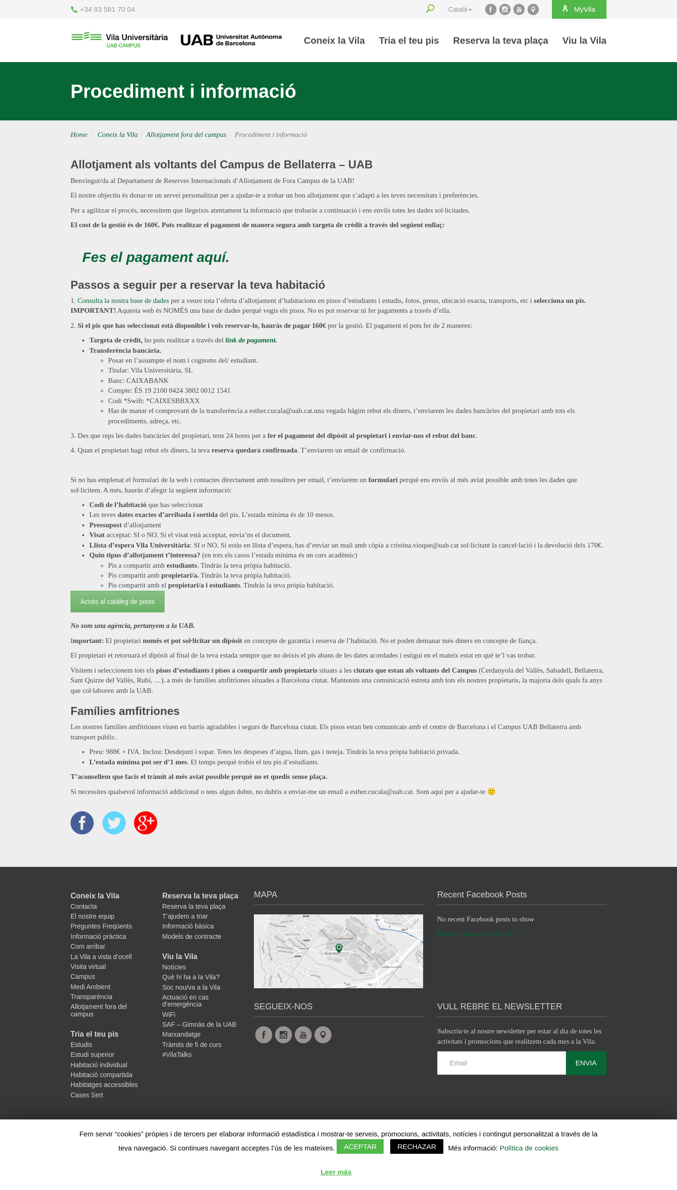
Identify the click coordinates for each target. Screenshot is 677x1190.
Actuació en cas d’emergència (185, 1001)
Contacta (84, 907)
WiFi (168, 1015)
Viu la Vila (584, 40)
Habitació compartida (102, 1075)
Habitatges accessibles (104, 1085)
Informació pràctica (98, 937)
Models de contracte (191, 937)
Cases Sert (87, 1095)
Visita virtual (88, 967)
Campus (83, 977)
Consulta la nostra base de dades (123, 300)
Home (79, 134)
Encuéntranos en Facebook (475, 934)
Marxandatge (181, 1035)
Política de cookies (529, 1148)
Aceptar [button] (360, 1146)
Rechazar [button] (416, 1146)
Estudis (81, 1045)
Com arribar (88, 947)
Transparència (91, 997)
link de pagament (250, 340)
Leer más (336, 1172)
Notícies (174, 967)
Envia (586, 1063)
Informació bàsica (188, 926)
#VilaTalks (177, 1055)
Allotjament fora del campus (186, 134)
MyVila (578, 9)
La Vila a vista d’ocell (101, 956)
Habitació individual (99, 1065)
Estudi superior (92, 1055)
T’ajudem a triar (185, 916)
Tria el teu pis (409, 40)
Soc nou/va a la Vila (191, 987)
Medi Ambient (90, 987)
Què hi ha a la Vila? (191, 977)
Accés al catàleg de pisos (117, 601)
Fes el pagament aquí (154, 257)
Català (460, 9)
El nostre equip (92, 916)
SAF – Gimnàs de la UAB (199, 1025)
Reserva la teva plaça (500, 40)
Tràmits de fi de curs (191, 1045)
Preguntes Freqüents (101, 926)
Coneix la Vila (334, 40)
